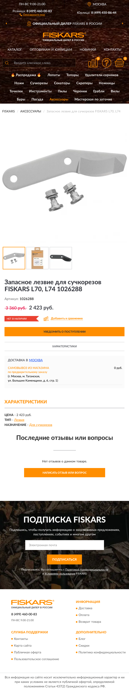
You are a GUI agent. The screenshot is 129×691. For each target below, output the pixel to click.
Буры (21, 99)
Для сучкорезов (40, 425)
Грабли (98, 91)
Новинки (88, 49)
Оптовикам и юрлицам (51, 49)
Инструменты (40, 91)
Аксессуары (59, 99)
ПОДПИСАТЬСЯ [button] (64, 559)
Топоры (72, 75)
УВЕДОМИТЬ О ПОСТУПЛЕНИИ (64, 331)
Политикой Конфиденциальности (86, 569)
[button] (32, 14)
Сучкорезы (39, 83)
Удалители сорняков (101, 75)
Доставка (85, 608)
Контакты (112, 49)
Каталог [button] (15, 49)
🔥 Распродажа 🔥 (26, 75)
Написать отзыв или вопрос (65, 472)
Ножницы (107, 83)
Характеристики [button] (64, 346)
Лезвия (19, 420)
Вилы (115, 91)
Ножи (19, 83)
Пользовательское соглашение (36, 659)
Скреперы (84, 83)
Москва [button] (36, 360)
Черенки (80, 91)
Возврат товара (90, 622)
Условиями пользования (60, 573)
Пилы (62, 91)
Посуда (37, 99)
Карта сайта (23, 645)
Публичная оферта (27, 652)
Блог (82, 639)
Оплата (84, 615)
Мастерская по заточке (93, 99)
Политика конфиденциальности (102, 652)
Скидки (84, 645)
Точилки (16, 91)
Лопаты (54, 75)
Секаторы (62, 83)
